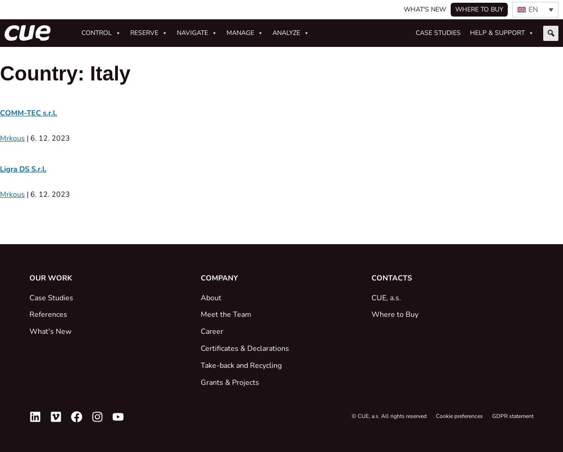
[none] (535, 9)
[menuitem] (535, 9)
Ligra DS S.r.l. (23, 169)
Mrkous (12, 138)
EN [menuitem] (533, 10)
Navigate (197, 33)
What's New (425, 9)
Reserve (149, 33)
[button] (550, 33)
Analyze (291, 33)
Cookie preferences (459, 416)
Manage (244, 33)
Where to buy (479, 9)
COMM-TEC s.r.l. (28, 113)
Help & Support (502, 33)
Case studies (438, 33)
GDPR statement (513, 416)
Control (101, 33)
